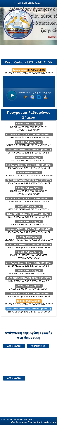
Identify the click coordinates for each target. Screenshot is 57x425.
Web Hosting (34, 422)
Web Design (17, 422)
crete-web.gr (50, 422)
